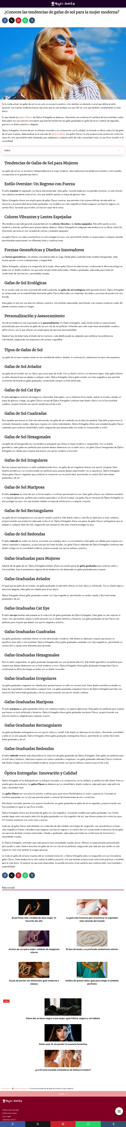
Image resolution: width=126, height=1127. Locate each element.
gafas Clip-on (25, 117)
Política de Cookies (9, 1113)
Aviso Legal (6, 1116)
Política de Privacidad (10, 1110)
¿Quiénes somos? (9, 1119)
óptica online (58, 134)
